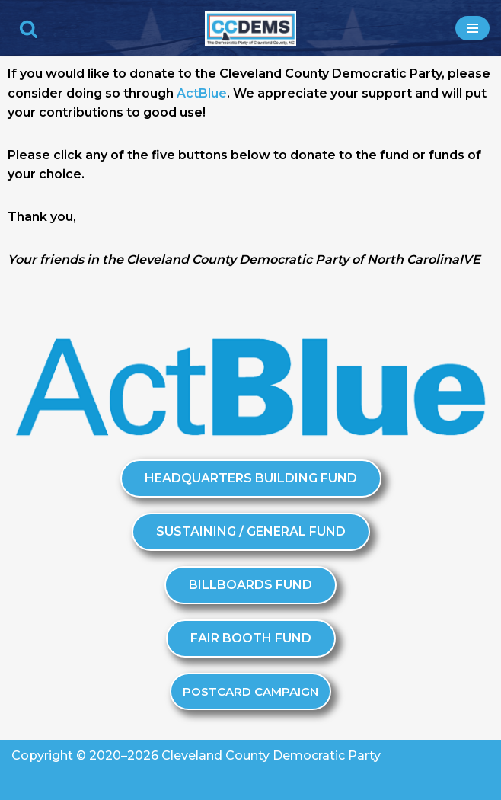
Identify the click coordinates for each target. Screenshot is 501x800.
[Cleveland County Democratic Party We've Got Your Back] (250, 28)
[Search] (28, 28)
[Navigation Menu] (472, 28)
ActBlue (202, 93)
